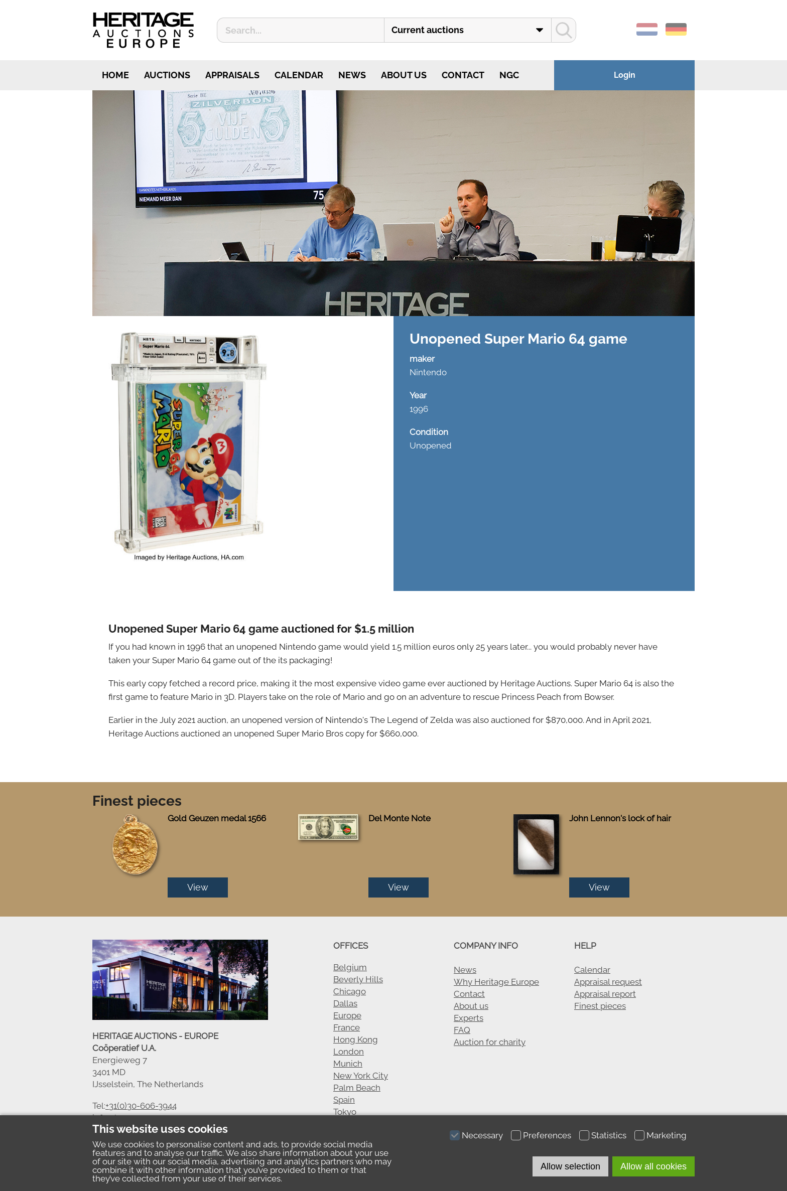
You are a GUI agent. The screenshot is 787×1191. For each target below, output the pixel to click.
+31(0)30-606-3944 (141, 1106)
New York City (360, 1076)
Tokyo (344, 1112)
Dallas (345, 1003)
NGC (509, 75)
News (352, 75)
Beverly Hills (358, 979)
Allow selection (570, 1166)
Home (114, 75)
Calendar (299, 75)
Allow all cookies (653, 1166)
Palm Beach (356, 1088)
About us (404, 75)
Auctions (167, 75)
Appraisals (232, 75)
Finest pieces (600, 1006)
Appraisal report (605, 994)
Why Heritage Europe (496, 982)
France (346, 1027)
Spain (344, 1100)
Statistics (608, 1135)
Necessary (482, 1135)
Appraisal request (608, 982)
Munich (347, 1064)
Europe (347, 1015)
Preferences (547, 1135)
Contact (463, 75)
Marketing (666, 1135)
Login (624, 75)
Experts (468, 1018)
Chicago (349, 991)
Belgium (350, 967)
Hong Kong (355, 1039)
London (348, 1052)
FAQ (462, 1030)
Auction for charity (490, 1042)
